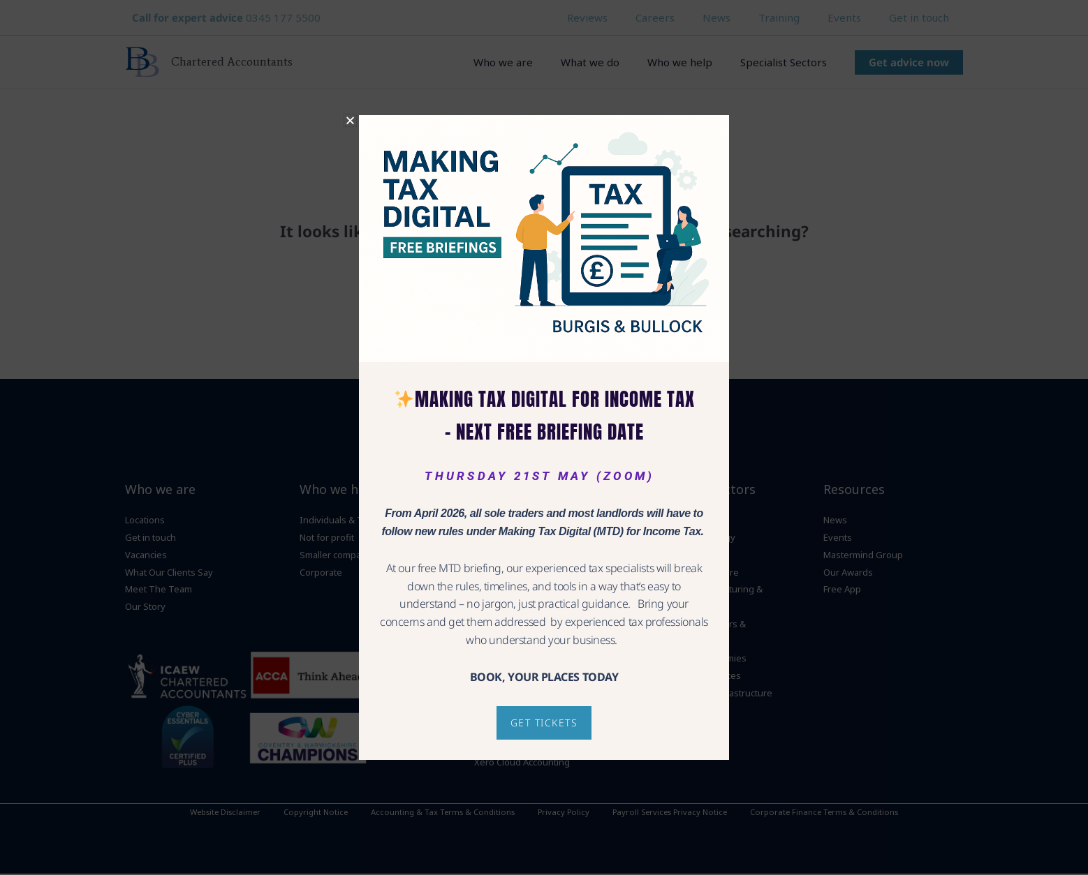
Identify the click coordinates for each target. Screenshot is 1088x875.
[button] (350, 120)
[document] (544, 437)
